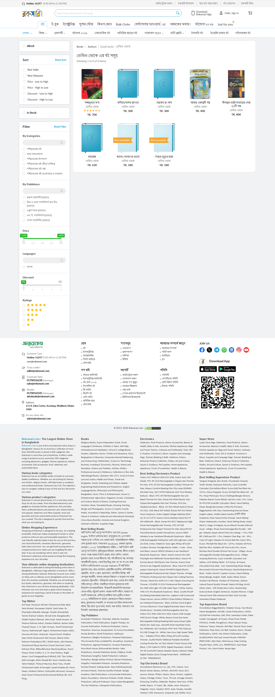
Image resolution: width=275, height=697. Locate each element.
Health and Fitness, (106, 479)
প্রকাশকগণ (127, 352)
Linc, (221, 644)
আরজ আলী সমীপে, (115, 591)
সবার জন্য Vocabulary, (108, 543)
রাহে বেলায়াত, (99, 569)
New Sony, (182, 681)
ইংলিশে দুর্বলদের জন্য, (99, 536)
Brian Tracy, (58, 663)
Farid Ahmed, (28, 608)
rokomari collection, (90, 523)
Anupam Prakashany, (122, 644)
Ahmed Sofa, (51, 615)
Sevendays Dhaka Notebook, (212, 599)
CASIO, (248, 611)
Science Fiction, (127, 475)
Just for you (225, 24)
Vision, (153, 689)
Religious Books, (89, 442)
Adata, (170, 685)
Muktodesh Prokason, (100, 663)
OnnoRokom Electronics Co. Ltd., (156, 667)
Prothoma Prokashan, (111, 626)
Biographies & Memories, (93, 457)
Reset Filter (60, 126)
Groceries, (165, 446)
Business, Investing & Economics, (96, 464)
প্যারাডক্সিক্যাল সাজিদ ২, (108, 547)
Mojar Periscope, (212, 495)
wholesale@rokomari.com (41, 396)
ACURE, (222, 611)
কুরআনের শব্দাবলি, (95, 602)
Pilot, (228, 615)
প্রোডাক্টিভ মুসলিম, (114, 569)
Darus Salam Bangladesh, (122, 681)
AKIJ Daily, (217, 641)
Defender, (164, 681)
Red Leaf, (218, 637)
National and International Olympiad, (117, 516)
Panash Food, (240, 626)
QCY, (187, 670)
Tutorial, (150, 457)
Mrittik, (212, 622)
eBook (30, 46)
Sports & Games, (125, 512)
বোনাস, (125, 554)
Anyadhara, (118, 641)
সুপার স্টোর (86, 24)
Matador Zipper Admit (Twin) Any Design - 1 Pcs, (226, 532)
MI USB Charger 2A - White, (153, 632)
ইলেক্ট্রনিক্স (69, 24)
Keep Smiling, (240, 641)
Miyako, (180, 689)
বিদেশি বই (87, 393)
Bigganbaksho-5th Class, (211, 510)
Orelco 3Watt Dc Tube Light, (162, 543)
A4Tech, (165, 670)
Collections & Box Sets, (123, 472)
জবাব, (109, 606)
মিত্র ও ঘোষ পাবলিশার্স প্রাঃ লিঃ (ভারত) (42, 204)
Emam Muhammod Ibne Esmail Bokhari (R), (47, 674)
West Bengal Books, (90, 475)
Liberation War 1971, (110, 475)
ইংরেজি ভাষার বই (219, 33)
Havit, (182, 670)
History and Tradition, (102, 468)
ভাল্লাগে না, (128, 591)
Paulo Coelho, (36, 652)
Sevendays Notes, (239, 615)
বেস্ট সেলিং (88, 397)
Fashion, (155, 449)
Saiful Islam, (59, 608)
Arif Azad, (26, 604)
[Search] (115, 13)
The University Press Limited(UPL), (97, 641)
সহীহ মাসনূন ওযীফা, (90, 584)
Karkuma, (204, 626)
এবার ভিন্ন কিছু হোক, (107, 562)
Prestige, (151, 678)
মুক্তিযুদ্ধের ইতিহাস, (106, 551)
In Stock (31, 112)
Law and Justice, (89, 479)
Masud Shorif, (56, 634)
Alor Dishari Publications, (231, 633)
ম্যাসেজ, (119, 551)
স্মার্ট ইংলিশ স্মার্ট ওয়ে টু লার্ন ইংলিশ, (97, 532)
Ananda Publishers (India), (105, 652)
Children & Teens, (111, 446)
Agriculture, (100, 497)
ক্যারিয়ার (166, 355)
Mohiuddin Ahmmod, (55, 671)
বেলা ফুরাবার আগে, (89, 543)
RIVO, (168, 689)
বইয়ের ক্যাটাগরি (90, 375)
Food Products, (158, 442)
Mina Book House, (90, 648)
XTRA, (190, 681)
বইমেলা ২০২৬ (204, 24)
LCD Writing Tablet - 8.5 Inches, (222, 562)
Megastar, (145, 689)
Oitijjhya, (121, 652)
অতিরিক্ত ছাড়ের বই (127, 33)
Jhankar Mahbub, (53, 623)
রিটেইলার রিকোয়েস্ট (131, 397)
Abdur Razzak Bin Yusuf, (47, 660)
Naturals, (220, 626)
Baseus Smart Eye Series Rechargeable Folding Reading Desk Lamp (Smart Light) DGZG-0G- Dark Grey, (165, 621)
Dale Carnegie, (29, 660)
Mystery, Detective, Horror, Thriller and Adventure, (104, 453)
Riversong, (145, 681)
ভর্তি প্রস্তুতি (177, 33)
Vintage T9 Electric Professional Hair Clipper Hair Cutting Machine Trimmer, (167, 577)
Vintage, (181, 678)
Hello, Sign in (229, 13)
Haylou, (166, 674)
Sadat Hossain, (63, 619)
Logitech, (188, 674)
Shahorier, (44, 634)
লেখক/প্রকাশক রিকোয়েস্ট (133, 393)
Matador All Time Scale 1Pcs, (226, 547)
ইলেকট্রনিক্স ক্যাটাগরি (92, 378)
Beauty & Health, (219, 446)
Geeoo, (143, 678)
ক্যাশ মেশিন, (116, 554)
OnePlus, (154, 681)
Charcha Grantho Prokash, (110, 670)
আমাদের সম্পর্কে (169, 348)
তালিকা (125, 355)
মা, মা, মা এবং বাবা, (125, 562)
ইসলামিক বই (89, 386)
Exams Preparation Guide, (109, 442)
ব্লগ (163, 359)
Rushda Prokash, (89, 667)
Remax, (151, 674)
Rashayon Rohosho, (223, 484)
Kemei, (150, 670)
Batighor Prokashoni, (102, 637)
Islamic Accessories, (174, 442)
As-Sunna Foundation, (124, 630)
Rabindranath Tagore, (40, 630)
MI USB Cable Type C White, (172, 588)
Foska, (244, 622)
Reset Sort (60, 59)
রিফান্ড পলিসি (168, 386)
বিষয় (43, 33)
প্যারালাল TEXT (153, 33)
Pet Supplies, (165, 464)
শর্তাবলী (165, 375)
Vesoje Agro (230, 648)
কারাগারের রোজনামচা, (98, 610)
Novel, (124, 442)
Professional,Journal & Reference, (97, 472)
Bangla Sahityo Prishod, (103, 659)
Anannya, (96, 630)
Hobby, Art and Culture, (179, 461)
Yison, (166, 678)
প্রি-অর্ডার (87, 389)
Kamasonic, (159, 692)
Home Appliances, (179, 464)
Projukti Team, (206, 644)
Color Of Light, (206, 540)
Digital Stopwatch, (176, 647)
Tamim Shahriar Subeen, (33, 615)
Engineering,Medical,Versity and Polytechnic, (102, 486)
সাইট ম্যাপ (166, 352)
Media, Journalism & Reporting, (96, 512)
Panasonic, (185, 685)
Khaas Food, (234, 619)
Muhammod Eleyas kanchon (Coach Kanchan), (43, 645)
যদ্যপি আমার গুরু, (89, 595)
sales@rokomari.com (38, 383)
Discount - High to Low (40, 99)
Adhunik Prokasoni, (101, 681)
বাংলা (29, 266)
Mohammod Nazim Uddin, (62, 630)
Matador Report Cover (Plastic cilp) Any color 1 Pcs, (223, 499)
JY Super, (158, 685)
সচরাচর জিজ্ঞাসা (129, 386)
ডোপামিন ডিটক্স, (119, 573)
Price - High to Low (38, 87)
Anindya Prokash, (89, 670)
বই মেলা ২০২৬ (89, 382)
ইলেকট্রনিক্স (88, 352)
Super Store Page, (207, 442)
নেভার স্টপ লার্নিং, (126, 580)
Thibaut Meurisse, (44, 663)
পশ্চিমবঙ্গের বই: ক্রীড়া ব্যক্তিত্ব (41, 163)
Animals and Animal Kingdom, (116, 520)
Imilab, (143, 685)
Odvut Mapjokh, (214, 492)
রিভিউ (125, 359)
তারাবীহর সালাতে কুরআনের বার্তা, (114, 584)
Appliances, (145, 468)
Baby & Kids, (153, 446)
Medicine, (174, 457)
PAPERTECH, (230, 644)
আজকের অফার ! (180, 24)
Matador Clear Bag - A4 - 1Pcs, (237, 536)
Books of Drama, (101, 501)
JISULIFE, (174, 670)
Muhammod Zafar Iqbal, (60, 604)
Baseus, (157, 670)
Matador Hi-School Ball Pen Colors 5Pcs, (232, 540)
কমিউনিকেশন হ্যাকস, (98, 599)
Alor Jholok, (223, 481)
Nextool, (144, 692)
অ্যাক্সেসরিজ (88, 355)
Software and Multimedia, (171, 449)
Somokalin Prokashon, (91, 619)
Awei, (173, 689)
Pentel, (243, 619)
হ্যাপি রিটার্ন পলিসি (170, 382)
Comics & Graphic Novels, (117, 509)
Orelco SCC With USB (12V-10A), (156, 613)
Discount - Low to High (40, 93)
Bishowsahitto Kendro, (109, 648)
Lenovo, (144, 674)
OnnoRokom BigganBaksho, (212, 607)
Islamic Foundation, (90, 678)
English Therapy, (119, 622)
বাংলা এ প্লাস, (96, 573)
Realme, (173, 681)
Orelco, (159, 678)
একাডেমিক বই (102, 33)
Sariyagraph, (213, 619)
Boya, (173, 674)
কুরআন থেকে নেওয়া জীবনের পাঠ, (96, 558)
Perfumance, (228, 641)
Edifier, (182, 692)
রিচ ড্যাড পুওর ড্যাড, (96, 606)
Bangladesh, (87, 494)
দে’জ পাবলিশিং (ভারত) (38, 220)
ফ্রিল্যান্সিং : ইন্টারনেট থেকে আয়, (104, 580)
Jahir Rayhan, (67, 641)
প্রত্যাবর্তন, (107, 573)
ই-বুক (55, 24)
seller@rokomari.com (38, 370)
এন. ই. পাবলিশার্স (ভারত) (39, 215)
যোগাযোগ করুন (129, 378)
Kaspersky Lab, (172, 692)
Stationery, (145, 442)
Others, (114, 512)
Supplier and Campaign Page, (220, 457)
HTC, (174, 667)
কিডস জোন (104, 24)
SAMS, (215, 633)
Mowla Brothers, (89, 633)
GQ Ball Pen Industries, (210, 615)
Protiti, (121, 678)
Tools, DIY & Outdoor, (225, 453)
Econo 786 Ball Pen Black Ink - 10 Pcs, (217, 543)
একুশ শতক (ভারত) (36, 210)
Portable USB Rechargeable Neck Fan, (171, 610)
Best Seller (33, 69)
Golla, (245, 633)
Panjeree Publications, (122, 637)
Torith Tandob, (206, 484)
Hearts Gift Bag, (236, 584)
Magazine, (111, 497)
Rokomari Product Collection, (154, 461)
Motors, (182, 457)
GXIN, (216, 644)
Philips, (159, 674)
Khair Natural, (235, 622)
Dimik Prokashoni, (105, 633)
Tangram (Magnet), (208, 481)
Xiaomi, (180, 667)
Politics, (123, 468)
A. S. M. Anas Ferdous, (53, 652)
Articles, (116, 468)
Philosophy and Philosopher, (110, 490)
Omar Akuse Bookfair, (91, 520)
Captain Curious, (229, 573)
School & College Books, (120, 449)
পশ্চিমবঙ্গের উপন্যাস (37, 158)
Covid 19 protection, (161, 468)
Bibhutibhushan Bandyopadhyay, (52, 649)
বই (42, 24)
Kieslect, (160, 689)
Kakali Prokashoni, (110, 655)
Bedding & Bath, (161, 457)
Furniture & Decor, (160, 453)
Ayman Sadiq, (68, 623)
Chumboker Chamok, (238, 481)
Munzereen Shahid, (44, 608)
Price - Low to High (38, 81)
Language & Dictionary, (92, 446)
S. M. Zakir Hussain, (46, 626)
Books (80, 46)
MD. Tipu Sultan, (65, 656)
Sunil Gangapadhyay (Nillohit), (43, 656)
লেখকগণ (126, 348)
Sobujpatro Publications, (110, 685)
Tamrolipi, (107, 619)
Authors (92, 46)
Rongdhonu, (222, 622)
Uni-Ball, (225, 630)
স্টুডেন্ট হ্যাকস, (99, 591)
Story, (131, 453)
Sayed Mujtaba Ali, (60, 667)
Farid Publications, (102, 622)
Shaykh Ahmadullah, (59, 612)
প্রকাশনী (59, 33)
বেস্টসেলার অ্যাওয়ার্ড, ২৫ (150, 24)
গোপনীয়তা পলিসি (170, 378)
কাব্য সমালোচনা (35, 154)
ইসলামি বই (197, 33)
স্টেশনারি (87, 363)
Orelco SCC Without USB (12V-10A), (157, 477)
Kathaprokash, (104, 667)
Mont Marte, (219, 648)
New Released (35, 75)
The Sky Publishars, (90, 685)
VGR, (151, 692)
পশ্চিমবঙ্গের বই (242, 33)
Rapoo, (150, 685)
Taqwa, (212, 626)
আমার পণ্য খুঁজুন (129, 382)
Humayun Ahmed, (40, 604)
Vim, (210, 648)
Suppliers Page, (107, 523)
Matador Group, (234, 607)
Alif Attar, (229, 626)
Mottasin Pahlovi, (37, 671)
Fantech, (189, 678)
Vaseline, (233, 630)
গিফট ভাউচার (89, 359)
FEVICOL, (204, 622)
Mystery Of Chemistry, (229, 580)
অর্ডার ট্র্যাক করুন (130, 375)
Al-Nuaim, (223, 619)
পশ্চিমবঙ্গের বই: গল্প (36, 168)
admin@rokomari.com (39, 418)
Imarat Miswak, (230, 637)
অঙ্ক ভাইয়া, (117, 606)
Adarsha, (116, 619)
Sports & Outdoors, (149, 464)
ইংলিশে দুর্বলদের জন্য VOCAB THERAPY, (100, 565)
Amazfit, (188, 689)
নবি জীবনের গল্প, (118, 558)
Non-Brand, (247, 607)
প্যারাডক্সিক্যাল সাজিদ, (125, 540)
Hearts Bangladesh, (208, 611)
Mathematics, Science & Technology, (115, 461)
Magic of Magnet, (215, 525)
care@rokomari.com (37, 361)
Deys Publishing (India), (121, 667)
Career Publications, (235, 611)
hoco (188, 692)
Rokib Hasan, (54, 641)
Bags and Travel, (226, 449)
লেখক (27, 33)
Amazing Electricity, (208, 558)
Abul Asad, (50, 619)
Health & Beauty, (179, 468)
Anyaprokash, (107, 630)
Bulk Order (123, 24)
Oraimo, (180, 674)
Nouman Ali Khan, (30, 634)
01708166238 (34, 380)
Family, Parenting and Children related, (110, 483)
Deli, (223, 615)
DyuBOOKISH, (206, 637)
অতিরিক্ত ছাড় (89, 400)
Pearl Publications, (99, 674)
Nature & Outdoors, (90, 516)
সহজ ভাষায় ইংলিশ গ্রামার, (99, 554)
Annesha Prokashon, (120, 663)
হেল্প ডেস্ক (126, 389)
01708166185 (34, 393)
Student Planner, (239, 591)
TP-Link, (173, 678)
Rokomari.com (31, 438)
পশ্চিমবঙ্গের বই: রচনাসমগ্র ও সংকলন (44, 173)
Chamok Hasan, (29, 626)
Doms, (241, 630)
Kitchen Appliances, (179, 446)
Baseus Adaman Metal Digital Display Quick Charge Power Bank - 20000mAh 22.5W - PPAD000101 (166, 654)
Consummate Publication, (120, 674)
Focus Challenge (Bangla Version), (235, 495)
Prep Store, (215, 630)
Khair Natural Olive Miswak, (223, 518)
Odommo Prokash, (109, 678)
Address (30, 402)
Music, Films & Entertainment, (107, 494)
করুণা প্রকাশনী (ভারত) (38, 197)
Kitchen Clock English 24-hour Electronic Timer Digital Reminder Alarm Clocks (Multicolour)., (166, 606)
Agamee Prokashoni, (102, 644)
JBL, (165, 685)
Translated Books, (104, 505)
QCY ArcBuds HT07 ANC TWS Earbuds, (173, 628)
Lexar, (177, 685)
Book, (93, 505)
